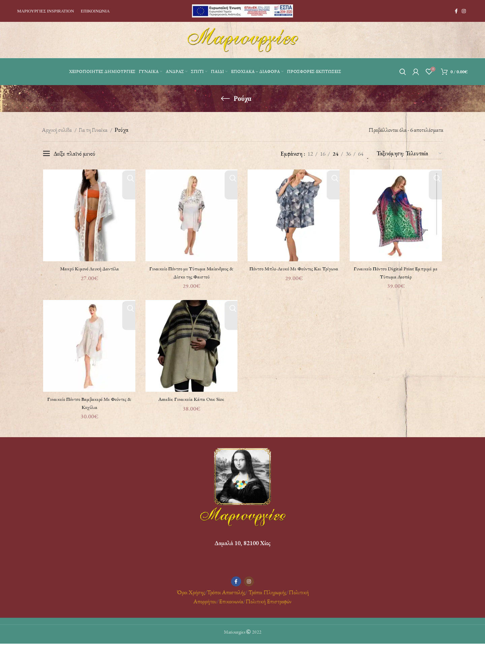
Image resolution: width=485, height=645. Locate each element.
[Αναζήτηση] (402, 71)
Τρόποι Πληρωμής (267, 593)
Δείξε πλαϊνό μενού (74, 153)
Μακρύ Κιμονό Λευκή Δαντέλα (88, 269)
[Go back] (225, 98)
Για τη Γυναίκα (93, 130)
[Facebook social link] (456, 11)
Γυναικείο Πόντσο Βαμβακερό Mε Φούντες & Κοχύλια (88, 404)
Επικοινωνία (231, 603)
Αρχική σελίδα (57, 130)
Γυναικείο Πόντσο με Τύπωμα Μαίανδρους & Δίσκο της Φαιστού (191, 273)
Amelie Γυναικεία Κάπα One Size (191, 400)
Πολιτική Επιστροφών (268, 603)
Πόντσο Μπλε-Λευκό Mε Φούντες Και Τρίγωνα (294, 273)
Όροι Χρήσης (190, 593)
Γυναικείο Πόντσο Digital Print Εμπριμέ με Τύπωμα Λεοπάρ (397, 273)
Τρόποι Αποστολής (226, 593)
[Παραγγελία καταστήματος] (409, 153)
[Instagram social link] (464, 11)
